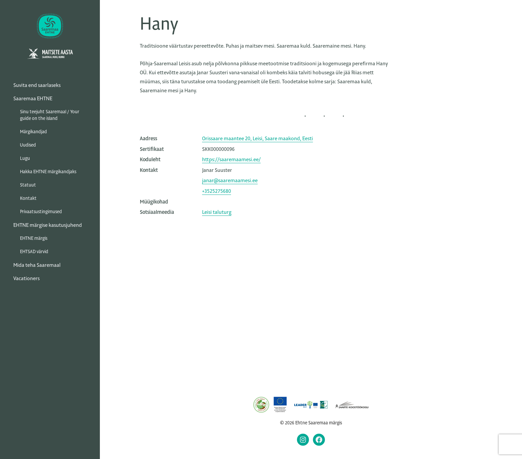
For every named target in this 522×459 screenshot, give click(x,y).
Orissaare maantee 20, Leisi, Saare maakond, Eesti (257, 138)
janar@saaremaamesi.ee (230, 180)
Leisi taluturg (216, 212)
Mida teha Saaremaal (37, 264)
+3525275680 (216, 191)
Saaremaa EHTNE (32, 98)
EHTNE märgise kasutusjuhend (47, 225)
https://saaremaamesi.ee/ (231, 159)
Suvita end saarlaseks (37, 85)
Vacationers (26, 278)
